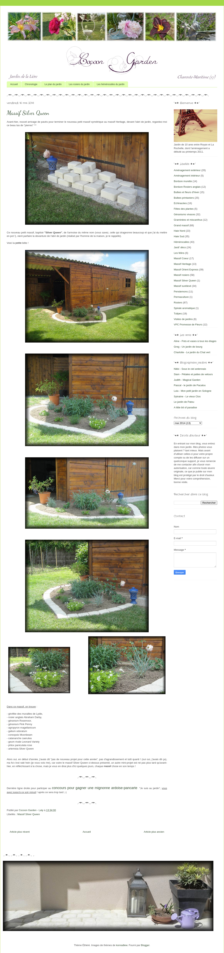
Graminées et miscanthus (188, 219)
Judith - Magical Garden (187, 379)
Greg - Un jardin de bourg (188, 346)
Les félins (179, 253)
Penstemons (181, 291)
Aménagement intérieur (187, 175)
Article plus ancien (154, 831)
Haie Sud (179, 236)
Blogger (145, 945)
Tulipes (178, 313)
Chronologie (31, 84)
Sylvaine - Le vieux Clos (187, 396)
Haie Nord (179, 230)
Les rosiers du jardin (79, 84)
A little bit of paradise (185, 407)
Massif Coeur (181, 258)
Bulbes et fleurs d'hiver (186, 192)
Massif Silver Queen (28, 814)
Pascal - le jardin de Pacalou (190, 385)
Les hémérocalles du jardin (110, 84)
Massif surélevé (182, 285)
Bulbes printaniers (184, 197)
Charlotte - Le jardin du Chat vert (192, 352)
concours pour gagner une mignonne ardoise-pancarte (94, 788)
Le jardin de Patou (184, 401)
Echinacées (180, 203)
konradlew (121, 945)
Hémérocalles (181, 242)
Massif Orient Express (186, 269)
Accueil (14, 84)
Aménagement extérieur (187, 170)
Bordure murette (183, 181)
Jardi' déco (180, 247)
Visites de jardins (183, 319)
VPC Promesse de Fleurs (188, 324)
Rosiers (178, 302)
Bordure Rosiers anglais (187, 186)
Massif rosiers (181, 274)
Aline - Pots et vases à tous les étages (195, 341)
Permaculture (181, 296)
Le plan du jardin (53, 84)
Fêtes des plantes (184, 208)
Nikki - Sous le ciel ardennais (190, 368)
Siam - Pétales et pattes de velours (193, 374)
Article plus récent (20, 831)
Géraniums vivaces (184, 214)
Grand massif (181, 225)
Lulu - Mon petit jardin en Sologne (192, 390)
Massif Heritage (182, 264)
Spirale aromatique (184, 308)
